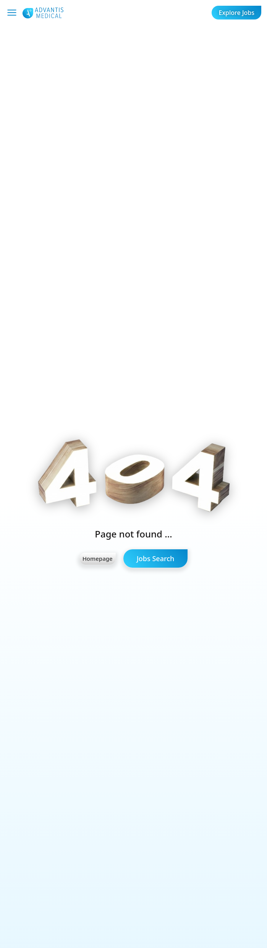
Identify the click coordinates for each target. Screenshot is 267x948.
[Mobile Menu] (12, 12)
